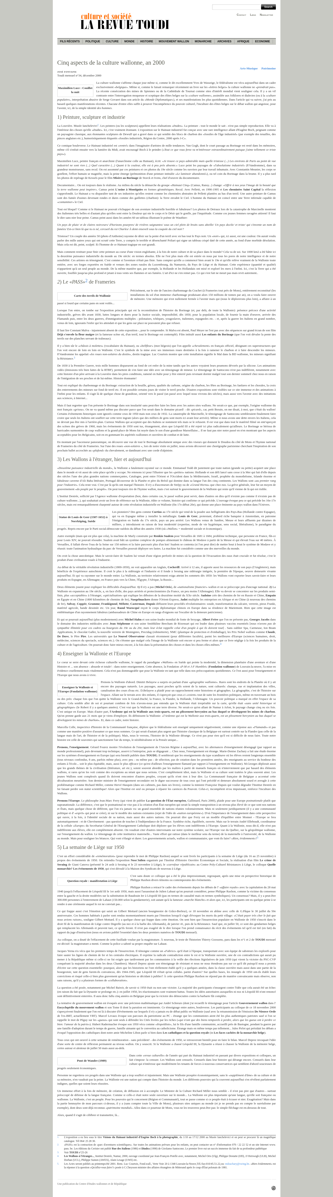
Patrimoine (269, 68)
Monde (129, 41)
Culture (112, 41)
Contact (241, 14)
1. (58, 1137)
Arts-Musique (249, 68)
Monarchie (203, 41)
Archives (224, 41)
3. (58, 1152)
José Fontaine (67, 72)
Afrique (243, 41)
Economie (262, 41)
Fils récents (70, 41)
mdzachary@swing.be (237, 1163)
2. (58, 1144)
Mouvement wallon (174, 41)
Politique (92, 41)
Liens (253, 14)
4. (58, 1155)
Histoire (146, 41)
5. (58, 1163)
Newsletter (266, 14)
